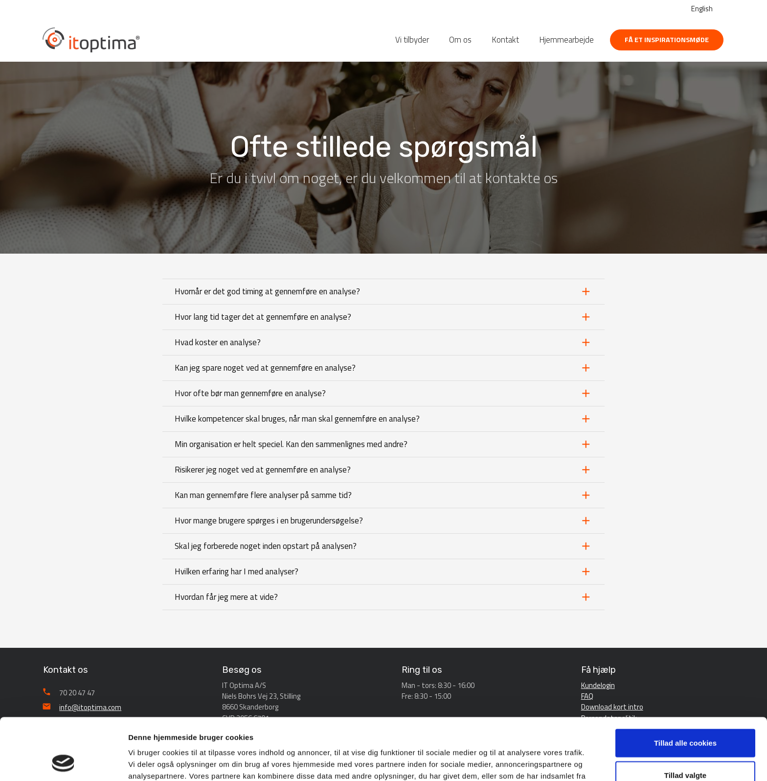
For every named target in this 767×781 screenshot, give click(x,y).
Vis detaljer (508, 761)
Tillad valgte (685, 717)
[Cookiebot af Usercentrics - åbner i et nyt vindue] (63, 762)
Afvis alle (685, 749)
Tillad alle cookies (685, 685)
